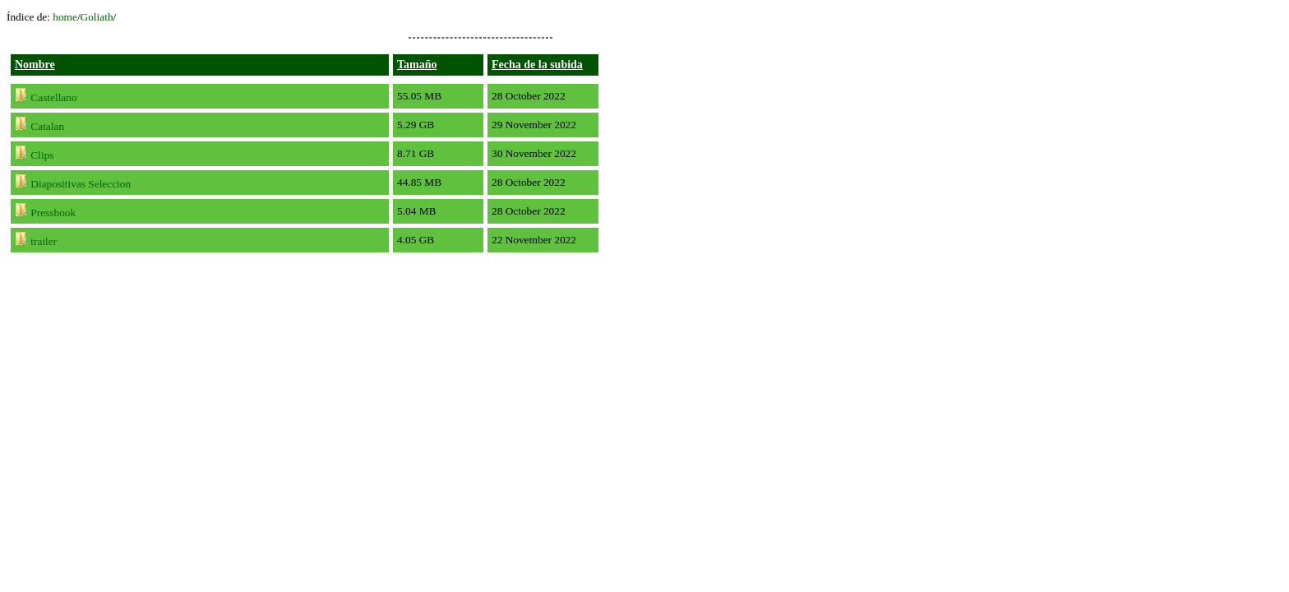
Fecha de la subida (537, 64)
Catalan (47, 126)
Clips (41, 155)
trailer (43, 241)
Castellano (53, 97)
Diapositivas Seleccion (80, 184)
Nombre (35, 64)
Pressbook (53, 212)
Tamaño (417, 64)
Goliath (97, 17)
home (65, 17)
